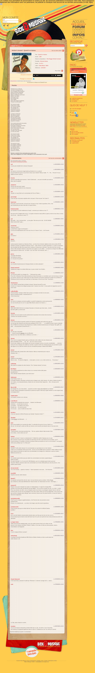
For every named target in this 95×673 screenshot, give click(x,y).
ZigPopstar (13, 377)
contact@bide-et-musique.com (42, 661)
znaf (12, 330)
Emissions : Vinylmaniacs (78, 90)
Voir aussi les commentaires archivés (19, 161)
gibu (12, 234)
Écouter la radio (78, 94)
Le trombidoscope (75, 141)
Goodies (38, 660)
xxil (12, 164)
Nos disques (23, 660)
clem (12, 299)
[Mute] (55, 75)
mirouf (12, 350)
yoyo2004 (13, 473)
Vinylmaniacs (75, 71)
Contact (45, 660)
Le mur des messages (76, 108)
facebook (74, 115)
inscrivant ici (84, 126)
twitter (74, 112)
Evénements (33, 660)
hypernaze (13, 202)
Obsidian (13, 417)
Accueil (18, 660)
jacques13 (13, 485)
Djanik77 (13, 478)
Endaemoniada (15, 208)
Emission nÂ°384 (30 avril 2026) (78, 69)
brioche (13, 178)
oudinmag (13, 363)
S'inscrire (4, 23)
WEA (47, 65)
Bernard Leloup (44, 61)
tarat (12, 422)
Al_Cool (13, 262)
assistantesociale (15, 498)
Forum (28, 660)
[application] (47, 75)
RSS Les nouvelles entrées (77, 132)
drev (12, 530)
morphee (13, 626)
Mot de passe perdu (11, 23)
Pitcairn (13, 272)
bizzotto (13, 313)
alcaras (13, 320)
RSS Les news (74, 131)
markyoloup (14, 535)
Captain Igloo (14, 395)
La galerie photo (75, 142)
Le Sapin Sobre (15, 522)
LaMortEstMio (14, 291)
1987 (40, 56)
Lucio (12, 456)
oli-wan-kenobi (14, 468)
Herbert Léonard (17, 50)
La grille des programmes (77, 98)
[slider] (44, 75)
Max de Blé (13, 387)
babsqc (13, 436)
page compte (73, 126)
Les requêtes (74, 101)
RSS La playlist (74, 134)
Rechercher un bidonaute (76, 140)
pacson (13, 306)
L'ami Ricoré (14, 400)
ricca (12, 513)
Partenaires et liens (52, 660)
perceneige (14, 196)
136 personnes (13, 80)
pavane (13, 446)
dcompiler (13, 429)
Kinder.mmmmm (15, 267)
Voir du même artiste (57, 50)
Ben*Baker (13, 368)
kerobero (13, 412)
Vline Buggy (49, 58)
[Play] (34, 75)
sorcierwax (13, 225)
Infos (42, 660)
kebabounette (15, 506)
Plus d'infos (58, 70)
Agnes (12, 239)
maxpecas (13, 184)
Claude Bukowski (15, 579)
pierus (12, 254)
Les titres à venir (75, 99)
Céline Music (42, 65)
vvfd (12, 584)
